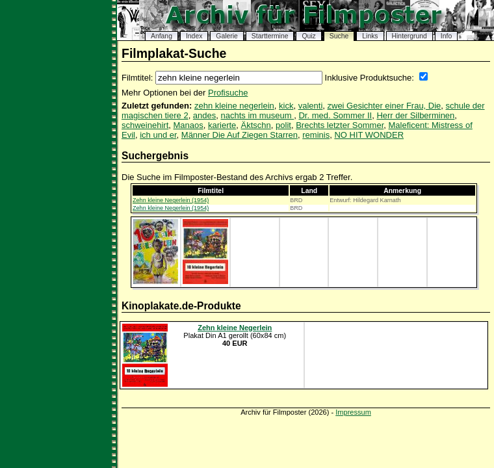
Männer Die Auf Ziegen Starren (239, 135)
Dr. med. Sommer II (335, 115)
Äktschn (256, 125)
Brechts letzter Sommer (340, 125)
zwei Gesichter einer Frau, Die (384, 105)
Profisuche (228, 93)
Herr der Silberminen (415, 115)
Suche (339, 36)
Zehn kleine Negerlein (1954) (171, 200)
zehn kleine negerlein (234, 105)
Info (446, 36)
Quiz (308, 36)
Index (194, 36)
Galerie (227, 36)
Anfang (161, 36)
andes (204, 115)
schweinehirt (145, 125)
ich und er (158, 135)
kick (286, 105)
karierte (222, 125)
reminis (316, 135)
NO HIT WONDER (369, 135)
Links (370, 36)
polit (283, 125)
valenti (310, 105)
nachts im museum (257, 115)
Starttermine (270, 36)
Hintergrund (409, 36)
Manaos (188, 125)
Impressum (353, 412)
